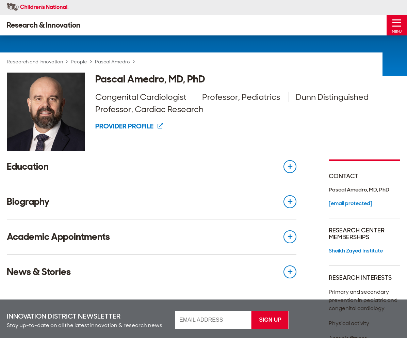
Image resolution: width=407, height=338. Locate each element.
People (79, 62)
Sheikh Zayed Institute (356, 250)
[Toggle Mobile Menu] (397, 25)
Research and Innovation (35, 62)
